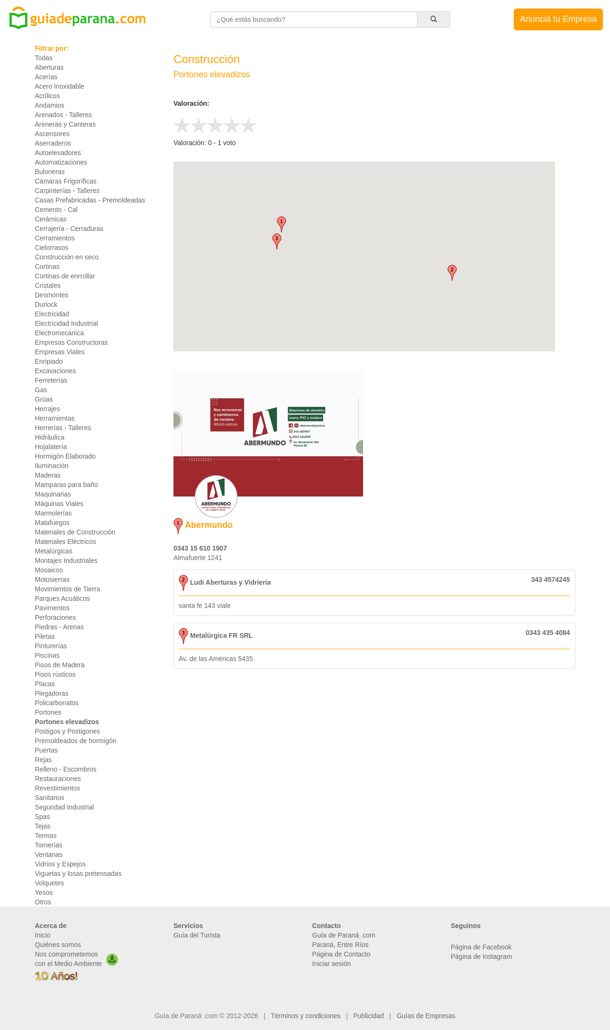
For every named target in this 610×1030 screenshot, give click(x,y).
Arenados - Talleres (63, 115)
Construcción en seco (67, 257)
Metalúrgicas (54, 551)
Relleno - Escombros (66, 769)
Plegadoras (52, 693)
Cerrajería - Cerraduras (69, 228)
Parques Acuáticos (62, 598)
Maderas (48, 475)
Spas (42, 816)
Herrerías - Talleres (63, 428)
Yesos (44, 892)
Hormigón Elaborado (65, 456)
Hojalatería (51, 447)
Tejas (43, 826)
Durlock (46, 304)
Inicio (43, 935)
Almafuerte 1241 (197, 557)
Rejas (43, 759)
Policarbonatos (57, 703)
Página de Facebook (481, 947)
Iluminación (52, 465)
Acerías (46, 77)
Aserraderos (53, 143)
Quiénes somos (58, 944)
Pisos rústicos (55, 674)
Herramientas (55, 418)
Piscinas (47, 655)
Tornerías (49, 845)
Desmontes (52, 295)
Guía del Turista (196, 935)
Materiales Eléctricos (65, 541)
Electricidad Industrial (66, 323)
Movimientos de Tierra (67, 589)
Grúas (44, 399)
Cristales (48, 285)
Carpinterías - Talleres (67, 190)
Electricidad (52, 314)
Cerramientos (55, 238)
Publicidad (368, 1016)
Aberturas (49, 67)
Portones (48, 712)
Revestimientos (58, 788)
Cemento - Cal (56, 209)
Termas (46, 835)
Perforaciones (55, 617)
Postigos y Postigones (67, 731)
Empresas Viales (60, 352)
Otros (43, 902)
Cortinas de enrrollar (65, 276)
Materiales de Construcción (75, 532)
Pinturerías (51, 646)
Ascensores (52, 134)
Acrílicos (47, 96)
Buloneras (50, 171)
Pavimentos (52, 608)
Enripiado (49, 361)
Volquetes (49, 883)
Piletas (45, 636)
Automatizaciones (61, 162)
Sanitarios (49, 797)
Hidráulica (49, 437)
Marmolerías (53, 513)
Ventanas (49, 854)
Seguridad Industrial (64, 807)
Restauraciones (58, 778)
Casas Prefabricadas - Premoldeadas (90, 200)
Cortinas (47, 266)
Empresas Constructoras (71, 342)
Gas (41, 390)
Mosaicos (49, 570)
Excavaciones (55, 371)
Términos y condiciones (305, 1016)
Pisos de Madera (60, 665)
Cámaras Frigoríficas (66, 181)
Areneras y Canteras (65, 124)
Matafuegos (52, 522)
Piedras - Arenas (59, 627)
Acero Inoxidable (59, 86)
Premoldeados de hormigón (76, 741)
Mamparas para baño (66, 484)
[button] (281, 224)
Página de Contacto (341, 954)
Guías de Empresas (426, 1016)
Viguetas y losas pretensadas (78, 873)
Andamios (49, 105)
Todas (44, 58)
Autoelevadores (58, 152)
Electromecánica (59, 333)
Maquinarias (53, 494)
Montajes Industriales (66, 560)
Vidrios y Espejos (60, 864)
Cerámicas (51, 219)
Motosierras (52, 579)
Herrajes (47, 409)
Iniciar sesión (331, 963)
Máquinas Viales (59, 503)
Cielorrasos (52, 247)
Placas (45, 684)
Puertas (46, 750)
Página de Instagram (481, 956)
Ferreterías (51, 380)
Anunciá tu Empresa (558, 19)
